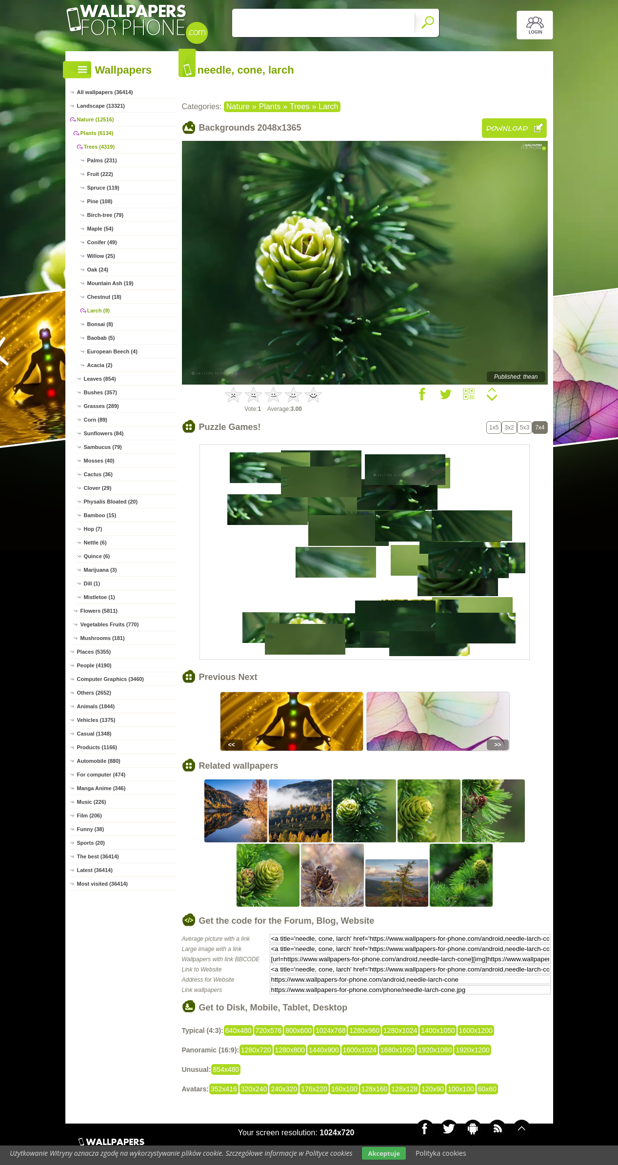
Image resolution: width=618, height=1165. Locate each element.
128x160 (374, 1089)
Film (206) (89, 815)
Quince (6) (97, 556)
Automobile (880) (98, 761)
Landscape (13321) (101, 106)
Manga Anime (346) (101, 788)
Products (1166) (97, 747)
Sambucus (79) (103, 447)
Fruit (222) (100, 174)
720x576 (269, 1030)
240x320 (284, 1089)
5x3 (524, 427)
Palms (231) (102, 160)
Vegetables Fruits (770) (109, 624)
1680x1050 (397, 1050)
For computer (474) (101, 774)
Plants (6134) (97, 133)
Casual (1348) (94, 734)
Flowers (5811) (99, 611)
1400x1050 (438, 1030)
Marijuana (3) (100, 570)
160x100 (344, 1089)
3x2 (509, 427)
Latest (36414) (95, 870)
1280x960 (364, 1030)
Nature (238, 106)
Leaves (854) (100, 379)
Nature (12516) (95, 119)
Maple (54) (100, 229)
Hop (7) (93, 529)
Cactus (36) (98, 474)
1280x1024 (400, 1030)
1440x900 (324, 1050)
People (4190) (94, 665)
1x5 (493, 427)
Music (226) (91, 802)
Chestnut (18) (104, 297)
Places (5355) (94, 652)
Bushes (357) (100, 392)
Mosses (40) (99, 461)
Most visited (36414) (102, 884)
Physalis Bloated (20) (111, 502)
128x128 (404, 1089)
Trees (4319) (99, 147)
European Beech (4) (112, 351)
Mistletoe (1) (99, 597)
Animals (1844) (96, 706)
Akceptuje (383, 1153)
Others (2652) (94, 693)
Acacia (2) (100, 365)
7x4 (539, 427)
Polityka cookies (441, 1153)
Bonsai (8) (100, 324)
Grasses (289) (101, 406)
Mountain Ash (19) (110, 283)
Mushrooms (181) (102, 638)
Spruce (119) (103, 188)
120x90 (432, 1089)
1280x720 (256, 1050)
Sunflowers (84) (104, 433)
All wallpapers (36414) (105, 92)
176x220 (314, 1089)
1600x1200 (476, 1030)
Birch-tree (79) (105, 215)
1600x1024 (360, 1050)
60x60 (487, 1089)
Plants (269, 106)
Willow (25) (101, 256)
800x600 (298, 1030)
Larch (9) (98, 310)
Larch (328, 106)
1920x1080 (435, 1050)
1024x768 (331, 1030)
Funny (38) (90, 829)
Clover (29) (98, 488)
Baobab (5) (101, 338)
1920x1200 (472, 1050)
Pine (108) (100, 201)
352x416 (224, 1089)
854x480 (226, 1069)
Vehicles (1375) (96, 720)
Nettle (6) (95, 542)
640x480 (238, 1030)
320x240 (254, 1089)
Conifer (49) (102, 242)
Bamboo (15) (100, 515)
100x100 (461, 1089)
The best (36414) (98, 856)
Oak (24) (97, 269)
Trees (299, 106)
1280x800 (290, 1050)
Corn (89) (95, 420)
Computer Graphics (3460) (110, 679)
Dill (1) (92, 583)
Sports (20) (91, 843)
